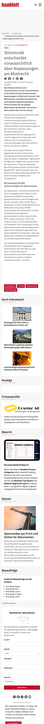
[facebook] (18, 696)
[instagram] (22, 696)
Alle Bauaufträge (8, 603)
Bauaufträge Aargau (13, 586)
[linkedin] (25, 696)
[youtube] (29, 696)
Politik (21, 286)
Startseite (5, 33)
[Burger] (40, 4)
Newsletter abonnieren (22, 702)
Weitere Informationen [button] (15, 718)
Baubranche (16, 33)
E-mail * (7, 640)
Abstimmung (10, 290)
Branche (7, 677)
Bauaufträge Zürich (13, 597)
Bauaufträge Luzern (13, 591)
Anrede (7, 649)
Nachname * (8, 668)
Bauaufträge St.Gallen (14, 594)
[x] (14, 696)
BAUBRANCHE (22, 45)
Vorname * (8, 658)
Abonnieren (22, 687)
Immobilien (10, 286)
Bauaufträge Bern (12, 589)
